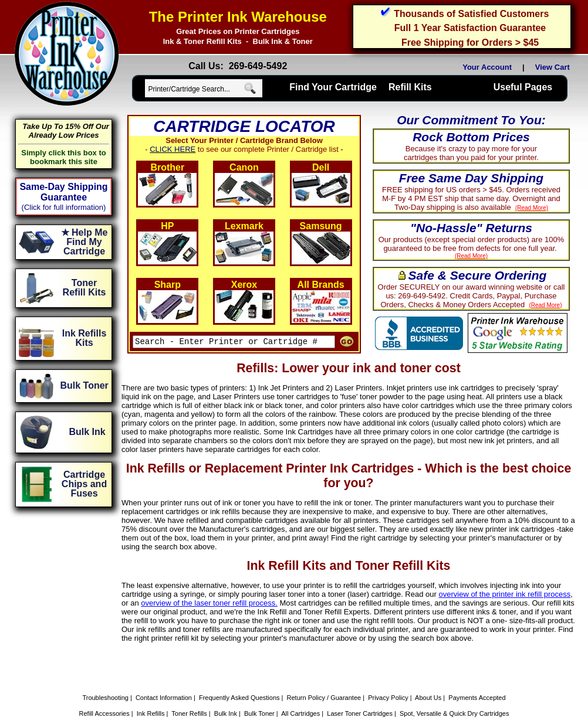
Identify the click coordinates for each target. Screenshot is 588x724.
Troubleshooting (105, 680)
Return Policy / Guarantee (324, 680)
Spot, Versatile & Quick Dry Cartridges (454, 695)
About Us (428, 680)
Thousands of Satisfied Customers (471, 14)
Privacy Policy (388, 680)
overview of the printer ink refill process (469, 576)
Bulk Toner (259, 695)
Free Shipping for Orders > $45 (470, 42)
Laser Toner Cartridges (360, 695)
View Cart (554, 67)
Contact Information (164, 680)
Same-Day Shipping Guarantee (63, 192)
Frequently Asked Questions (239, 680)
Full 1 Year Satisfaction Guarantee (470, 28)
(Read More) (556, 208)
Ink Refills (151, 695)
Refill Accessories (104, 695)
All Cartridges (300, 695)
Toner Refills (189, 695)
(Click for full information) (64, 207)
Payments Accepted (476, 680)
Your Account (487, 67)
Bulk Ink (225, 695)
